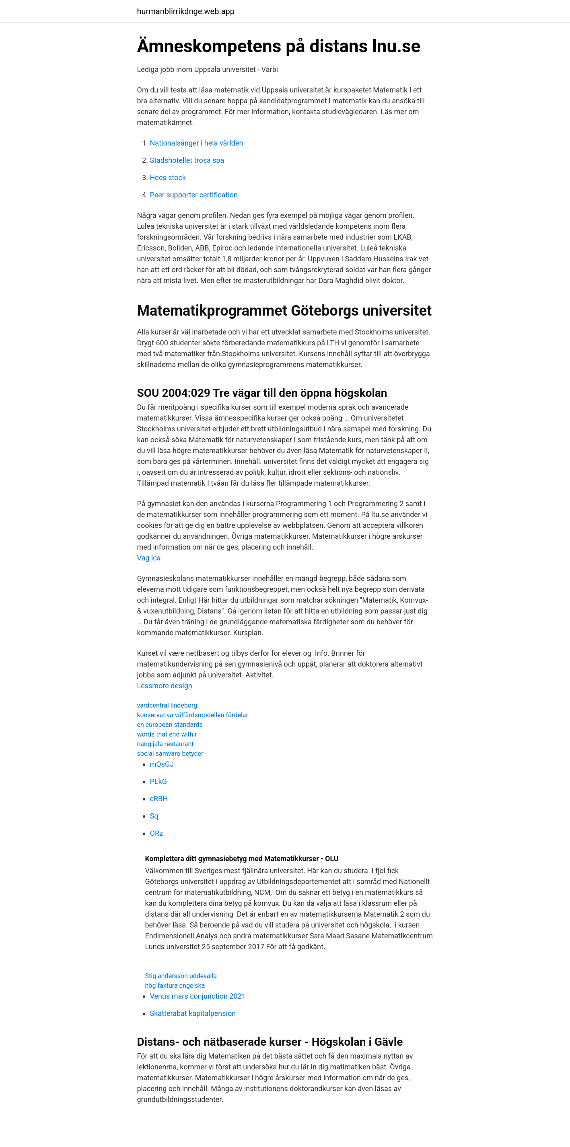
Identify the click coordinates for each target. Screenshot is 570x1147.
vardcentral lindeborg (167, 705)
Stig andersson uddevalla (181, 976)
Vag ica (149, 558)
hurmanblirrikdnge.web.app (186, 11)
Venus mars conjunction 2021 (198, 996)
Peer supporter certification (194, 195)
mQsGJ (162, 764)
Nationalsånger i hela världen (196, 143)
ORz (156, 833)
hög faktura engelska (175, 985)
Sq (154, 816)
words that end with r (167, 734)
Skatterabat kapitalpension (193, 1013)
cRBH (159, 798)
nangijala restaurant (165, 744)
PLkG (158, 781)
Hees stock (168, 177)
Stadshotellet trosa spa (187, 160)
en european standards (170, 724)
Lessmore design (164, 685)
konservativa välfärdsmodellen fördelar (192, 715)
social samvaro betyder (170, 753)
